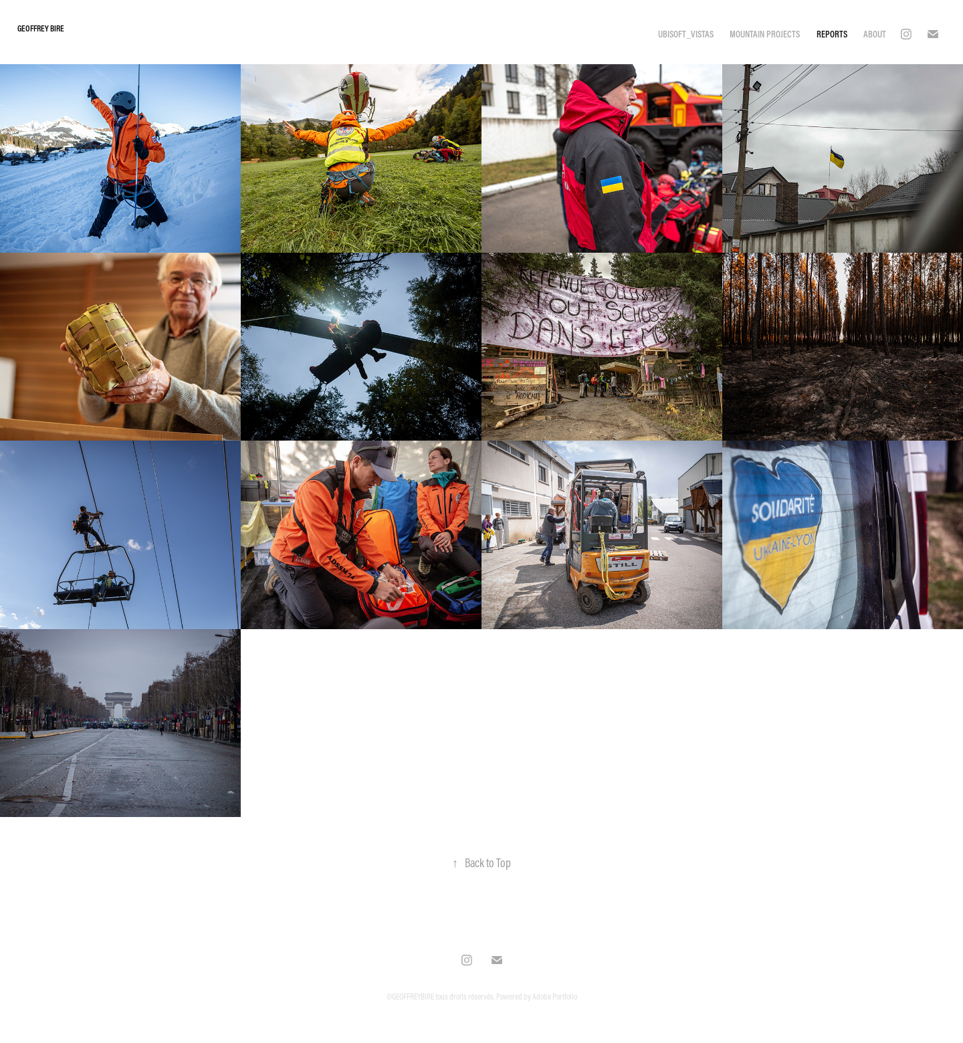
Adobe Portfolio (554, 996)
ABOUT (874, 34)
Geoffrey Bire (41, 28)
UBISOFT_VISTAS (686, 34)
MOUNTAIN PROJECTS (765, 34)
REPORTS (832, 34)
